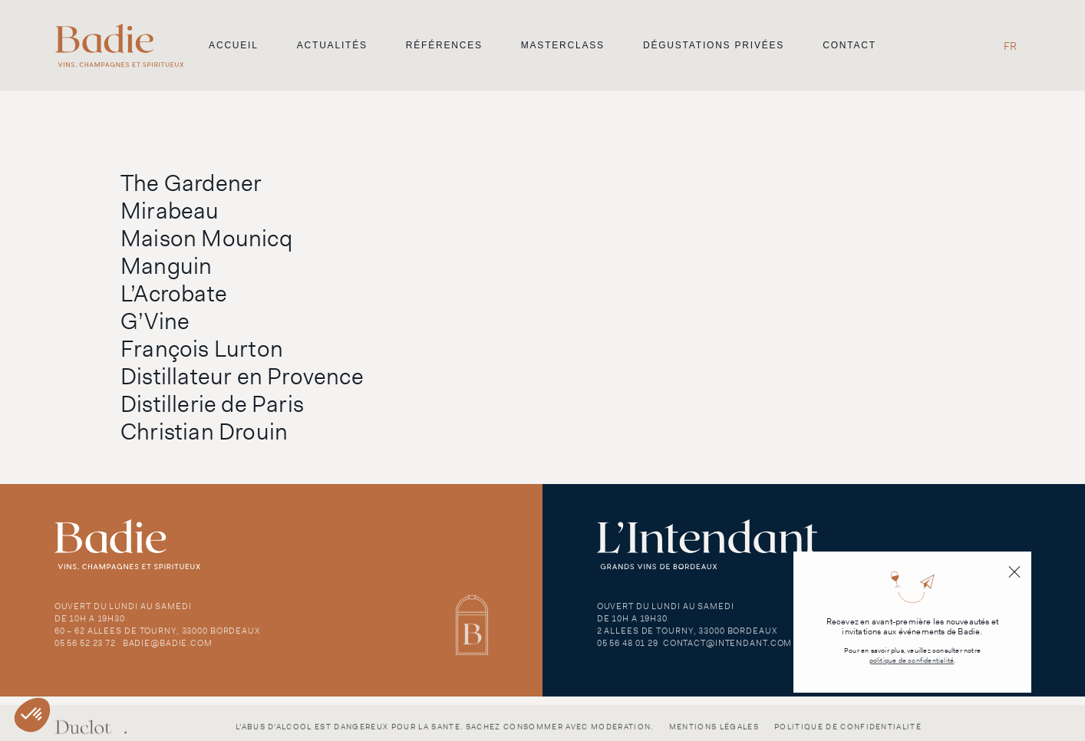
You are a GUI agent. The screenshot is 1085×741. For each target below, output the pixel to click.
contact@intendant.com (727, 651)
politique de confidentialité (912, 661)
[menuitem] (1010, 45)
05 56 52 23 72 (85, 651)
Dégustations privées (713, 45)
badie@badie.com (168, 651)
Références (444, 45)
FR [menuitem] (1010, 46)
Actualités (332, 45)
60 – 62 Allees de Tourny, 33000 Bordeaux (157, 639)
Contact (849, 45)
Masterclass (563, 45)
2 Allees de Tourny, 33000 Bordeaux (687, 639)
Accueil (234, 45)
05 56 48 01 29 (627, 651)
